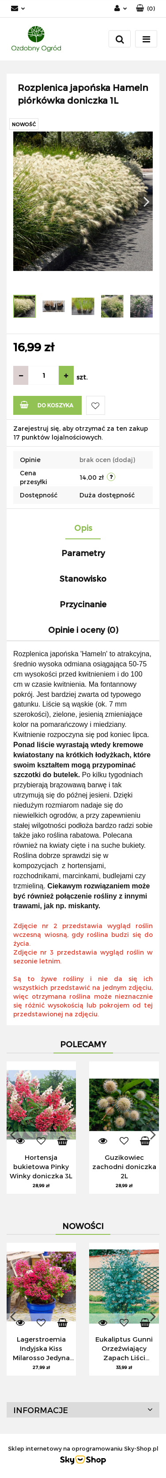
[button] (145, 8)
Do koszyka (46, 404)
